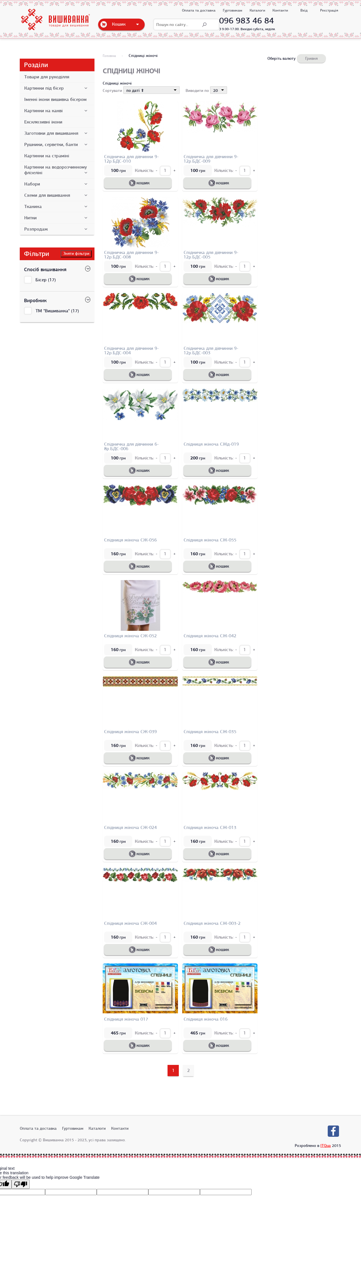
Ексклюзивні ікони (43, 122)
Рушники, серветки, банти (56, 144)
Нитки (56, 218)
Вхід (304, 10)
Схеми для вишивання (56, 195)
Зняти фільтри (76, 253)
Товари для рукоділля (46, 77)
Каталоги (257, 10)
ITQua (325, 1145)
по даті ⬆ (135, 90)
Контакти (280, 10)
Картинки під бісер (56, 88)
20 (215, 90)
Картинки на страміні (46, 156)
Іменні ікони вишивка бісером (55, 99)
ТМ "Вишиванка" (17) (57, 310)
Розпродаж (56, 229)
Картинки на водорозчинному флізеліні (56, 170)
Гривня (311, 58)
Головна (109, 55)
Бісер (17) (46, 279)
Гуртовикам (232, 10)
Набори (56, 184)
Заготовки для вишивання (56, 133)
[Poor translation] (21, 1184)
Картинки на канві (56, 111)
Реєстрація (329, 10)
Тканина (56, 206)
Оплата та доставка (198, 10)
